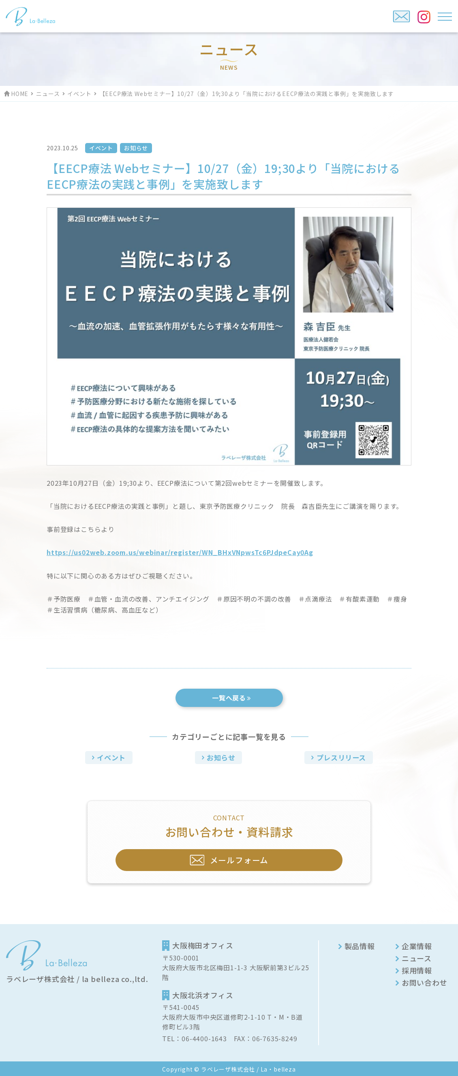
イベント (79, 93)
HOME (19, 93)
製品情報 (360, 944)
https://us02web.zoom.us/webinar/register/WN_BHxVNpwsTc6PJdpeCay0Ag (180, 552)
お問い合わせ (424, 981)
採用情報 (417, 969)
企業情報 (417, 944)
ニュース (48, 93)
